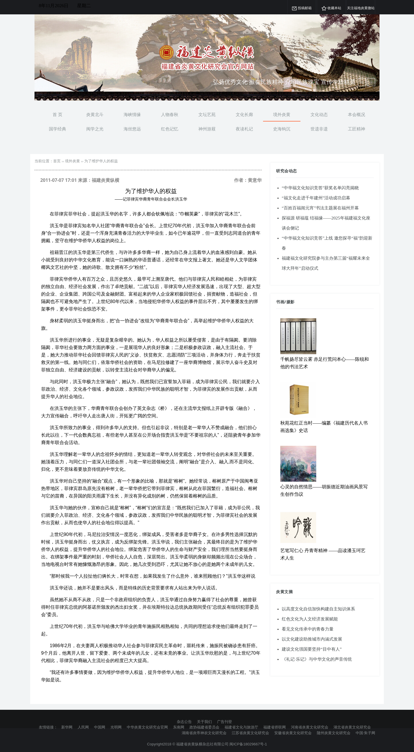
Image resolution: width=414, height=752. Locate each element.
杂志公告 (184, 721)
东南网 (178, 727)
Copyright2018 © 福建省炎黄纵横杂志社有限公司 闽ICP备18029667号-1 (207, 744)
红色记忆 (169, 129)
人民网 (83, 727)
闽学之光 (94, 129)
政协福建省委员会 (204, 727)
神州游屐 (207, 129)
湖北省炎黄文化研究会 (352, 727)
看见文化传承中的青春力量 (308, 629)
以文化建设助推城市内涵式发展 (312, 639)
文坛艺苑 (207, 114)
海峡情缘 (132, 114)
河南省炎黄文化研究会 (309, 727)
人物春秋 (169, 114)
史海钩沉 (281, 129)
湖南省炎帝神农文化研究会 (204, 732)
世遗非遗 (319, 129)
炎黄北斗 (94, 114)
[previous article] (371, 82)
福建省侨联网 (274, 727)
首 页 (57, 114)
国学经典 (57, 129)
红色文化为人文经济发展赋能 (310, 619)
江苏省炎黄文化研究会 (250, 732)
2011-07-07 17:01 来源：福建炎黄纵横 (79, 180)
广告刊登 (224, 721)
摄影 (290, 301)
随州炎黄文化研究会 (333, 732)
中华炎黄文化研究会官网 (147, 727)
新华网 (66, 727)
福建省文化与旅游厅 (241, 727)
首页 (57, 161)
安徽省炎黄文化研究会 (293, 732)
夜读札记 (244, 129)
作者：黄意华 (248, 180)
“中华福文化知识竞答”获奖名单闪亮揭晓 (320, 188)
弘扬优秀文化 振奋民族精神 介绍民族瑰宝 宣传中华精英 (284, 82)
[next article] (362, 82)
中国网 (99, 727)
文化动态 (319, 114)
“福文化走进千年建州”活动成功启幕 (316, 198)
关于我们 (204, 721)
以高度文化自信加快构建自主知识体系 (318, 609)
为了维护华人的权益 (101, 161)
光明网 (116, 727)
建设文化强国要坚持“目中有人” (312, 649)
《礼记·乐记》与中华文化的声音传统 (317, 659)
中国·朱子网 (365, 732)
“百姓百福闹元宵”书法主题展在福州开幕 (320, 208)
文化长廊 (244, 114)
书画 (280, 301)
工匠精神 (356, 129)
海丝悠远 (132, 129)
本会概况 (356, 114)
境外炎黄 (281, 114)
